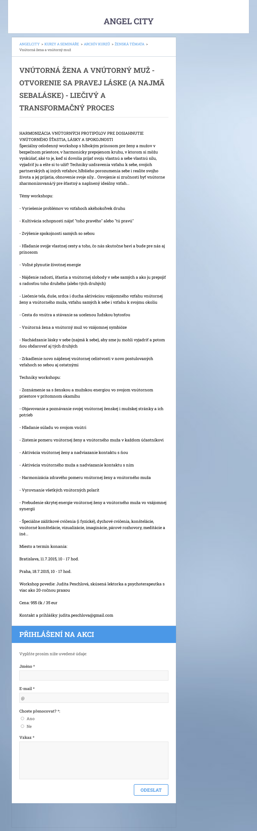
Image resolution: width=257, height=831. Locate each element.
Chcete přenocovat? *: (39, 711)
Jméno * (27, 666)
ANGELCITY (29, 44)
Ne (29, 726)
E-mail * (27, 688)
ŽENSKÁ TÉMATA (129, 44)
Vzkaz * (26, 737)
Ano (31, 718)
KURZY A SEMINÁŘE (61, 44)
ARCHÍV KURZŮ (97, 44)
